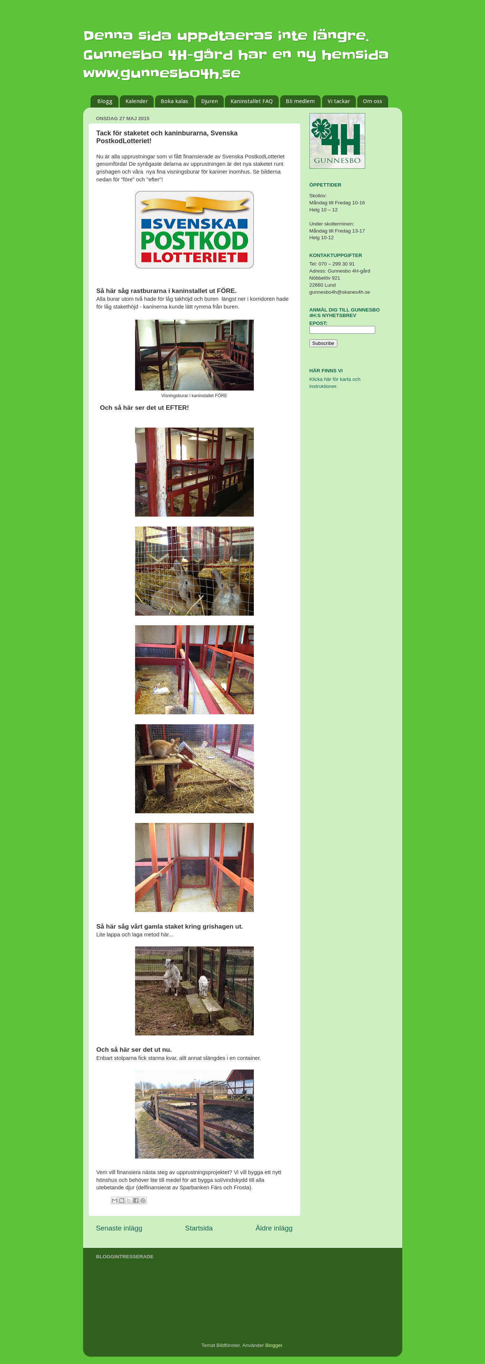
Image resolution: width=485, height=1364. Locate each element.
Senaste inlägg (119, 1228)
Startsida (199, 1228)
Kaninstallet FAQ (251, 101)
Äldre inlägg (274, 1228)
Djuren (209, 101)
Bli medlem (300, 101)
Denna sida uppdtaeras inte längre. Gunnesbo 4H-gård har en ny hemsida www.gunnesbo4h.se (236, 55)
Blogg (104, 101)
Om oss (372, 101)
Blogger (273, 1345)
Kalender (136, 101)
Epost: (318, 323)
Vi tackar (339, 101)
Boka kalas (174, 101)
